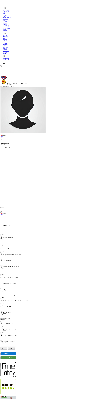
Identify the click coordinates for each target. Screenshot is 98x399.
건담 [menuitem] (4, 16)
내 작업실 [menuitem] (5, 52)
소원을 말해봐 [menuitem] (6, 51)
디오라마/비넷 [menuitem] (6, 11)
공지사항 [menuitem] (5, 35)
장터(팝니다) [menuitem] (6, 58)
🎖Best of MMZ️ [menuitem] (6, 10)
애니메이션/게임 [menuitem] (6, 25)
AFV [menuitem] (4, 12)
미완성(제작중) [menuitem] (6, 28)
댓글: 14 (2, 136)
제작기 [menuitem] (4, 41)
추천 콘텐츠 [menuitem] (5, 36)
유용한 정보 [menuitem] (5, 44)
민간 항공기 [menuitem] (5, 15)
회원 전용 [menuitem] (5, 30)
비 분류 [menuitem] (4, 53)
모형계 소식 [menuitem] (5, 48)
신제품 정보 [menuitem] (5, 43)
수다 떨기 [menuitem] (5, 39)
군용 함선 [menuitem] (5, 21)
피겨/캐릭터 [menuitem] (5, 19)
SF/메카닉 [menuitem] (5, 24)
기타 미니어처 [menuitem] (6, 26)
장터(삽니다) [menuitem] (6, 59)
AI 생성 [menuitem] (4, 29)
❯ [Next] (1, 212)
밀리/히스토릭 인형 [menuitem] (7, 17)
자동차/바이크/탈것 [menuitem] (7, 20)
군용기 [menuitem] (4, 13)
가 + (2, 139)
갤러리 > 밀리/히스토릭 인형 (6, 84)
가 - (1, 137)
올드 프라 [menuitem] (5, 49)
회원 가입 (2, 63)
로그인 (1, 61)
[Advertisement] (37, 3)
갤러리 (1, 8)
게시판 (1, 33)
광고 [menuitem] (4, 38)
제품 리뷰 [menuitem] (5, 40)
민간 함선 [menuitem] (5, 23)
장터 (1, 56)
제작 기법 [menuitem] (5, 45)
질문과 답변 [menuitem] (5, 47)
